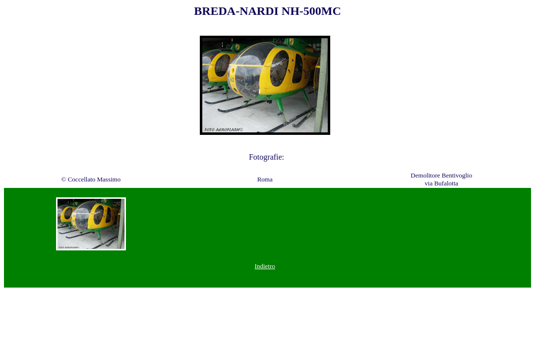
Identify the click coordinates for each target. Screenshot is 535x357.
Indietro (265, 266)
